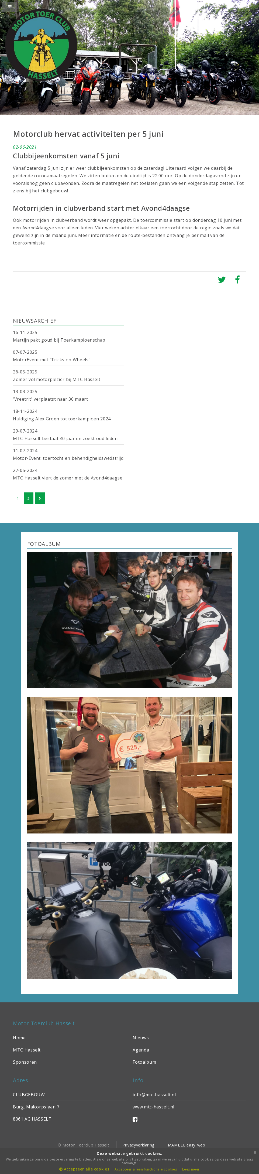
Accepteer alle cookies (84, 1169)
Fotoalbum (144, 1062)
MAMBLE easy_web (186, 1145)
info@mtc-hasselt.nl (154, 1095)
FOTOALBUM (44, 543)
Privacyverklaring (138, 1145)
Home (19, 1038)
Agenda (141, 1050)
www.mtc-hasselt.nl (153, 1107)
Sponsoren (25, 1062)
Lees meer (191, 1169)
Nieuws (141, 1038)
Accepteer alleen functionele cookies (146, 1169)
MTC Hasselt (27, 1050)
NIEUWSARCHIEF (34, 320)
